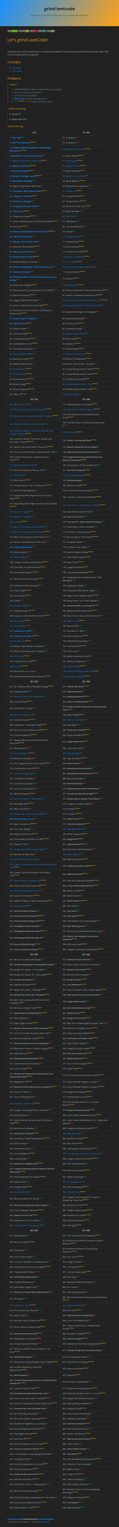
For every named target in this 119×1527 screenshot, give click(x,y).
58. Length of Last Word (76, 176)
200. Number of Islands (76, 676)
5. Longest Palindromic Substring (28, 160)
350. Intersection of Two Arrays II (26, 1225)
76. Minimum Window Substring (80, 267)
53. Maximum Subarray (77, 149)
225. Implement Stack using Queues (28, 814)
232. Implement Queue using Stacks (28, 849)
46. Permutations (20, 374)
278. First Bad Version (75, 829)
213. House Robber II (22, 753)
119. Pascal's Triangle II (22, 516)
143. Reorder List (20, 641)
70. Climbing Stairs (73, 236)
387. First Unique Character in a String (83, 1153)
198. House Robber (74, 666)
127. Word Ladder (19, 557)
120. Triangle (18, 521)
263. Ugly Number (73, 753)
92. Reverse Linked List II (77, 353)
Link (16, 95)
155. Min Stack (72, 432)
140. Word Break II (19, 626)
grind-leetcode (14, 1519)
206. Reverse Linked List (22, 714)
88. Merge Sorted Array (75, 333)
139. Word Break (20, 621)
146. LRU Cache (19, 656)
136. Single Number (20, 605)
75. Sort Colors (72, 261)
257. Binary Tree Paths (75, 719)
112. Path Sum (18, 475)
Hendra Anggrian (46, 1519)
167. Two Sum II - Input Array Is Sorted (84, 505)
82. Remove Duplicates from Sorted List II (85, 300)
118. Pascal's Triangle (21, 511)
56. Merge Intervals (74, 165)
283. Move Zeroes (72, 854)
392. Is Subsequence (74, 1181)
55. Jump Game (73, 160)
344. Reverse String (20, 1192)
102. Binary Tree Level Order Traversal (30, 409)
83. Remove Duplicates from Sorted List (83, 305)
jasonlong (45, 1522)
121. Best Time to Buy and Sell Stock (28, 526)
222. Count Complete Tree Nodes (26, 798)
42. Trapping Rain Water (22, 353)
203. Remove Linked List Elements (27, 696)
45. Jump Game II (20, 369)
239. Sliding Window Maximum (26, 890)
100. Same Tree (71, 394)
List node (16, 67)
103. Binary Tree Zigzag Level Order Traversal (33, 416)
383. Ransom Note (73, 1133)
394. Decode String (74, 1192)
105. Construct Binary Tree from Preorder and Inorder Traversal (31, 432)
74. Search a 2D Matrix (76, 256)
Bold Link (19, 98)
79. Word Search (73, 285)
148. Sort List (18, 666)
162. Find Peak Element (77, 475)
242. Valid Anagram (20, 905)
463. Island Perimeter (74, 1305)
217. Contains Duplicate (22, 773)
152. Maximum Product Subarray (81, 409)
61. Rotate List (72, 191)
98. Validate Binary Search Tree (80, 384)
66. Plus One (70, 216)
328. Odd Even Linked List (24, 1103)
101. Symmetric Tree (20, 404)
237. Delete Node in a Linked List (27, 880)
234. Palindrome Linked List (24, 859)
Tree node (17, 70)
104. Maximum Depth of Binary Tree (28, 424)
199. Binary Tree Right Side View (81, 671)
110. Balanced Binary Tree (23, 465)
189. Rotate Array (74, 621)
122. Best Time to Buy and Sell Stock (29, 532)
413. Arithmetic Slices (22, 1305)
